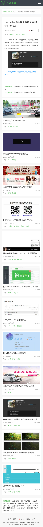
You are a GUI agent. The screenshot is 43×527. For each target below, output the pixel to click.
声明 (33, 519)
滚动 (9, 193)
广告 (21, 519)
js (17, 292)
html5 (9, 359)
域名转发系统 (23, 503)
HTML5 (10, 259)
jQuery (14, 292)
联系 (14, 519)
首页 (14, 12)
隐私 (28, 519)
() (33, 30)
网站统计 (31, 524)
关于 (9, 519)
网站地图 (22, 522)
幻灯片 (10, 392)
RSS (28, 522)
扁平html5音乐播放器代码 (13, 486)
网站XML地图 (35, 522)
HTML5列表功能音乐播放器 (14, 353)
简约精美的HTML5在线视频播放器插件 (19, 453)
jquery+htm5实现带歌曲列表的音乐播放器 (20, 419)
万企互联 (15, 501)
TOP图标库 (11, 508)
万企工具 (6, 506)
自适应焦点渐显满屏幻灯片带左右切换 (18, 386)
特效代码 (22, 12)
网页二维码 (20, 226)
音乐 (9, 160)
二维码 (26, 226)
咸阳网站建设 (25, 501)
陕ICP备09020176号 (21, 524)
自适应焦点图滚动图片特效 (14, 120)
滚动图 (15, 126)
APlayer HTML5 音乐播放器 (14, 320)
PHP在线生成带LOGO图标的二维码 (17, 220)
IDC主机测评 (11, 503)
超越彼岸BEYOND (18, 506)
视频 (9, 459)
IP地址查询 (34, 503)
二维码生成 (11, 226)
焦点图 (10, 126)
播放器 (14, 160)
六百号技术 (21, 508)
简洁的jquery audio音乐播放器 (25, 92)
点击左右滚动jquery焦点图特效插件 (17, 187)
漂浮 (9, 292)
